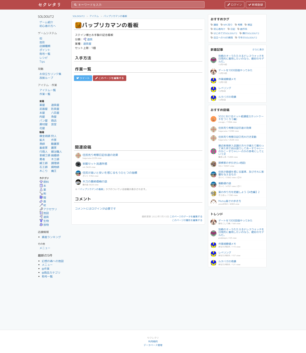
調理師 (55, 163)
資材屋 (43, 124)
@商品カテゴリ (51, 272)
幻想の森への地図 (53, 261)
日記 (231, 29)
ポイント (44, 50)
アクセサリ (48, 209)
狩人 (54, 136)
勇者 (42, 159)
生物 (44, 221)
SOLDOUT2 (79, 16)
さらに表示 (258, 49)
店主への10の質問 (222, 37)
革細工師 (44, 155)
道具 (44, 217)
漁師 (42, 144)
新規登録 (255, 4)
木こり (43, 171)
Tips (42, 61)
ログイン (234, 4)
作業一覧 (44, 94)
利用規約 (153, 341)
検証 (248, 24)
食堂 (54, 124)
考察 (238, 24)
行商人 (43, 151)
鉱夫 (42, 140)
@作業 (46, 268)
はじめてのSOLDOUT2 (224, 33)
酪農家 (55, 144)
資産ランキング (51, 237)
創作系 (242, 29)
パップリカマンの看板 (115, 16)
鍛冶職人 (56, 151)
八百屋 (55, 113)
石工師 (43, 167)
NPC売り (227, 24)
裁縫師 (55, 155)
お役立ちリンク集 (50, 74)
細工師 (43, 163)
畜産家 (43, 147)
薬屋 (42, 105)
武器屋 (43, 109)
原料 (44, 182)
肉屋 (42, 116)
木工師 (55, 159)
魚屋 (54, 116)
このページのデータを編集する (186, 216)
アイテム (94, 16)
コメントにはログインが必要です (95, 208)
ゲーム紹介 (46, 22)
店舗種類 (44, 46)
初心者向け (218, 29)
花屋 (42, 128)
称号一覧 (44, 54)
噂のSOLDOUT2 (249, 33)
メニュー (44, 248)
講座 (214, 24)
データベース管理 (153, 345)
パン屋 (43, 120)
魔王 (54, 171)
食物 (44, 225)
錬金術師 (44, 136)
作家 (54, 140)
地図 (44, 213)
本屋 (42, 113)
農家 (54, 147)
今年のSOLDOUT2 (246, 37)
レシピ (43, 58)
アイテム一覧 (47, 90)
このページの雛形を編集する (187, 220)
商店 (54, 120)
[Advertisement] (138, 112)
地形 (42, 42)
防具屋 (55, 109)
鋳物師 (55, 167)
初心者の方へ (47, 26)
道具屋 (55, 105)
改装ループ (46, 78)
